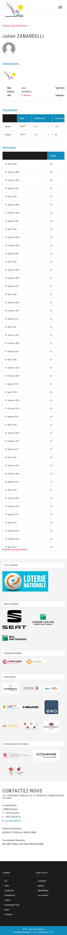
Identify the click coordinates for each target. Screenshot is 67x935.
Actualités (42, 881)
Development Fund (11, 905)
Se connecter (43, 895)
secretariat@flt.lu (13, 820)
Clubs (6, 885)
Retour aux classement (14, 25)
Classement (9, 890)
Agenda (41, 885)
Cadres (7, 900)
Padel (6, 909)
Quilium (51, 932)
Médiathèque (43, 890)
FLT (5, 881)
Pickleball (8, 914)
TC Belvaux (26, 95)
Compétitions (9, 895)
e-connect (34, 932)
